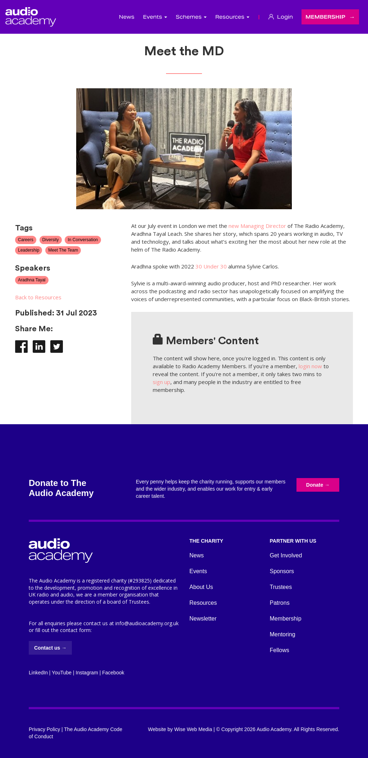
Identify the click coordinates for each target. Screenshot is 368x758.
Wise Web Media (193, 729)
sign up (161, 381)
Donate (318, 485)
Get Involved (286, 555)
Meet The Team (63, 250)
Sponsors (282, 571)
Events (198, 571)
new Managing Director (257, 225)
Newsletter (203, 619)
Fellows (279, 650)
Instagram (87, 672)
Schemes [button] (191, 17)
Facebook (113, 672)
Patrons (280, 603)
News (126, 17)
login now (310, 366)
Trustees (281, 587)
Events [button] (155, 17)
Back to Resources (38, 297)
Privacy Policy (44, 729)
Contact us (50, 648)
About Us (201, 587)
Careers (25, 239)
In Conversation (83, 239)
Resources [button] (232, 17)
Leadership (28, 250)
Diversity (50, 239)
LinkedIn (38, 672)
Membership (325, 17)
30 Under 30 (211, 266)
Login (280, 17)
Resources (203, 603)
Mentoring (282, 634)
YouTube (62, 672)
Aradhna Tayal (32, 279)
